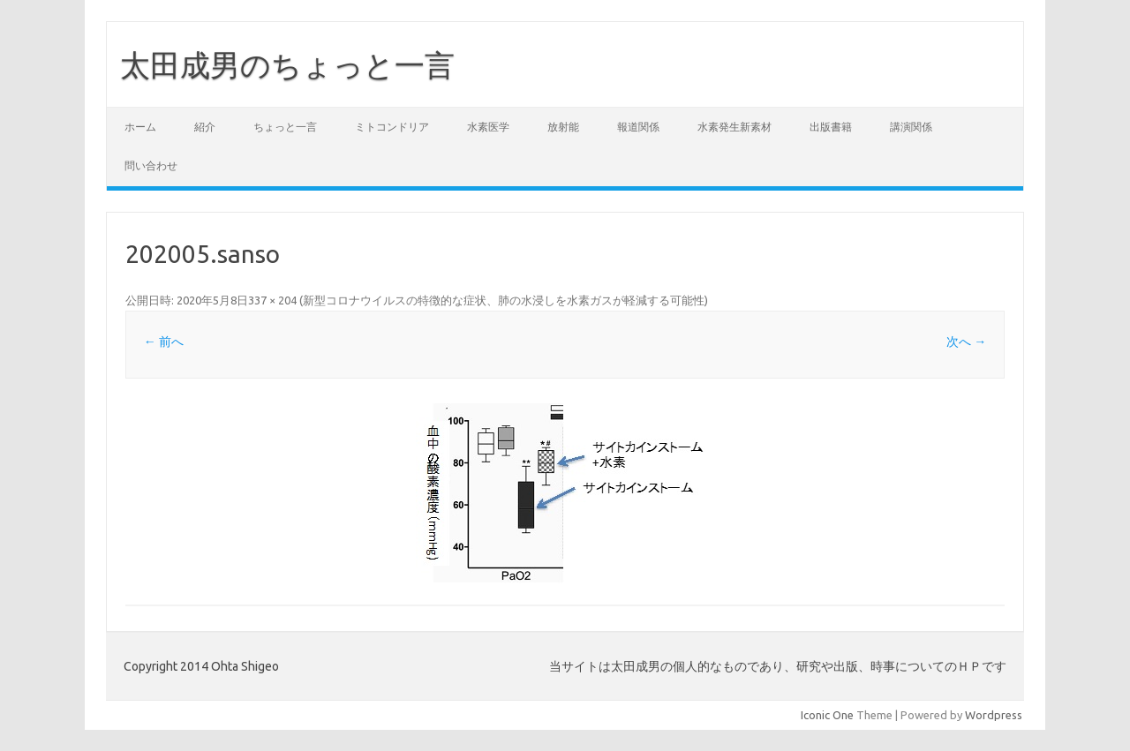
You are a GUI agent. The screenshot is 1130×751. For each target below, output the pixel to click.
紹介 (204, 126)
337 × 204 (272, 300)
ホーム (140, 126)
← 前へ (164, 341)
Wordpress (993, 715)
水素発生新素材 (734, 126)
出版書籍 (831, 126)
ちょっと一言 (285, 126)
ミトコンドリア (392, 126)
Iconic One (827, 715)
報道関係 (638, 126)
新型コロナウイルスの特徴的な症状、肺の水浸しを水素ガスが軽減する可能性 (503, 300)
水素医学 (488, 126)
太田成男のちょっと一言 (302, 64)
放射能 (563, 126)
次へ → (966, 341)
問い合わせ (150, 165)
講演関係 (911, 126)
